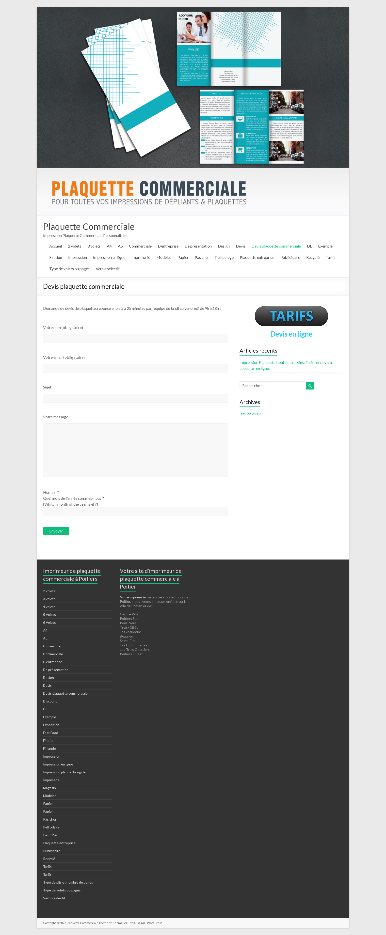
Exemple (325, 246)
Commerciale (140, 246)
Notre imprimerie (133, 597)
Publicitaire (290, 257)
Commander (52, 646)
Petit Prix (50, 835)
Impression (77, 257)
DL (309, 246)
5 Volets (49, 614)
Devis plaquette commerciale (276, 246)
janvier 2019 (250, 413)
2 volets (74, 246)
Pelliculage (224, 257)
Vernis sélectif (108, 268)
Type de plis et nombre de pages (68, 882)
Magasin (49, 788)
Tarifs (331, 257)
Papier (183, 257)
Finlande (49, 748)
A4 (109, 246)
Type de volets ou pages (69, 268)
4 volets (49, 607)
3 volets (94, 246)
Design (224, 246)
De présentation (198, 246)
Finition (55, 257)
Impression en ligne (109, 257)
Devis (240, 246)
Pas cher (202, 257)
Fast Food (50, 733)
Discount (50, 701)
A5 (120, 246)
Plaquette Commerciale (89, 226)
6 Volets (49, 622)
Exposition (51, 725)
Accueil (55, 246)
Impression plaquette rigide (64, 772)
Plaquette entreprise (257, 257)
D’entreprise (168, 246)
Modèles (163, 257)
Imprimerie (140, 257)
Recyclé (313, 257)
